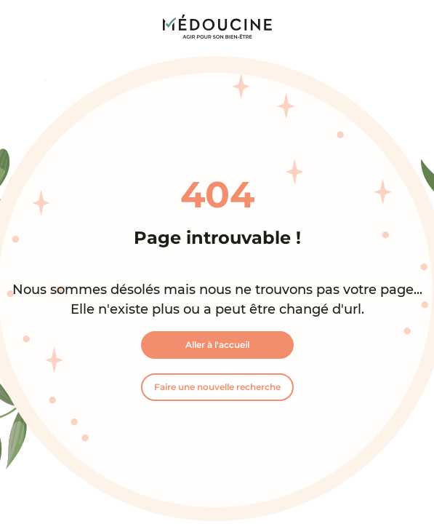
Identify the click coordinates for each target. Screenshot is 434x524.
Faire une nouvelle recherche (217, 386)
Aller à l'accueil (217, 344)
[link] (217, 27)
